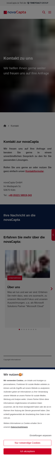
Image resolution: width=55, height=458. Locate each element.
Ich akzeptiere (27, 451)
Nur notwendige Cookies (27, 443)
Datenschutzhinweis (19, 427)
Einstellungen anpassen (40, 435)
